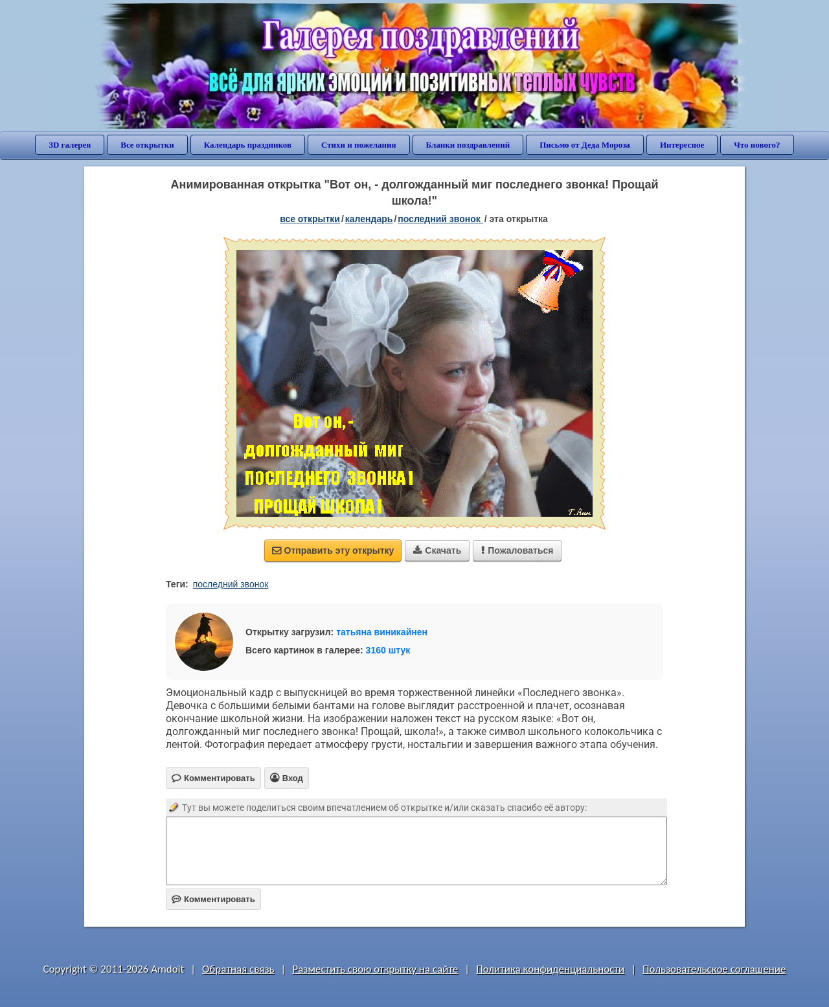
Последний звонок (440, 219)
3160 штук (388, 650)
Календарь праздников (247, 145)
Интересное (682, 145)
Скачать (437, 550)
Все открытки (147, 145)
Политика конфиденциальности (550, 969)
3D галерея (70, 145)
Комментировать (213, 899)
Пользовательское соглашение (714, 969)
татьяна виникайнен (381, 632)
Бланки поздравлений (468, 145)
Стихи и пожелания (358, 145)
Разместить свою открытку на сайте (375, 969)
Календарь (369, 219)
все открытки (310, 219)
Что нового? (757, 145)
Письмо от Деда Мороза (584, 145)
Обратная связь (238, 969)
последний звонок (231, 584)
